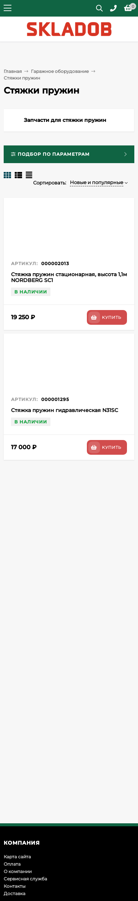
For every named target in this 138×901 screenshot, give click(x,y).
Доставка (14, 893)
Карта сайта (17, 856)
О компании (18, 871)
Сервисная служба (25, 878)
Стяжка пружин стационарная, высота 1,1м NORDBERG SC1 (69, 277)
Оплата (12, 864)
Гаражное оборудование (60, 71)
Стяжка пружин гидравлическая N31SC (64, 410)
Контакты (14, 886)
